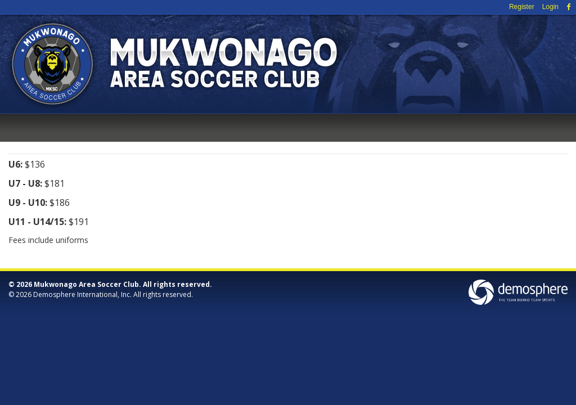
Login (550, 7)
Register (521, 7)
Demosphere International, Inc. (82, 294)
